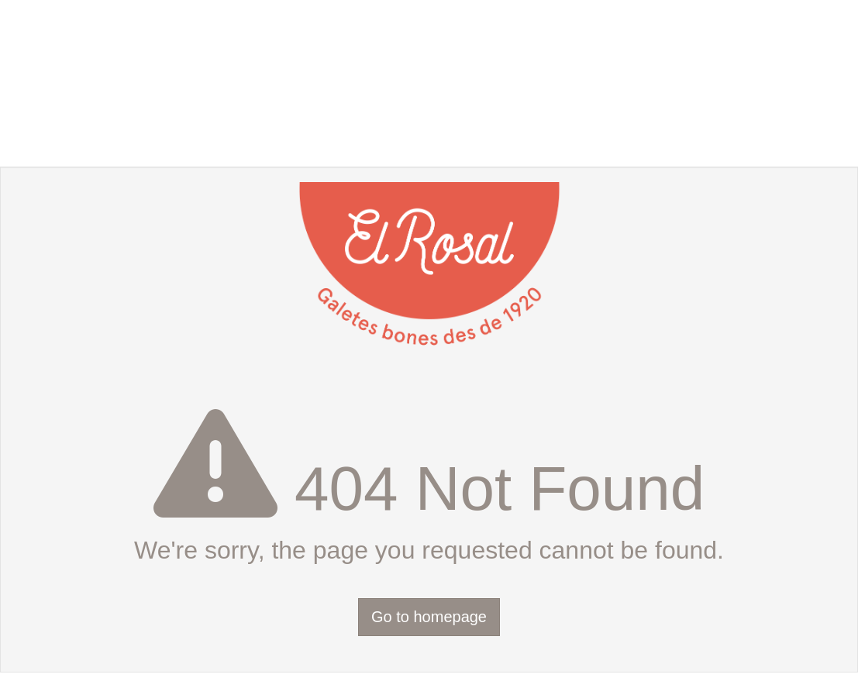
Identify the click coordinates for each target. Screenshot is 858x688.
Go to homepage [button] (429, 616)
